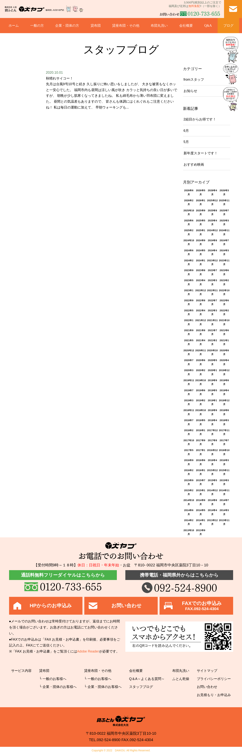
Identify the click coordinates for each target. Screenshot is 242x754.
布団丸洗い (159, 25)
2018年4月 (212, 422)
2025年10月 (189, 212)
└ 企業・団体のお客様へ (58, 687)
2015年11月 (224, 472)
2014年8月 (212, 502)
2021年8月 (200, 332)
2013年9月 (200, 532)
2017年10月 (189, 442)
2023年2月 (224, 282)
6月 (186, 131)
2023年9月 (188, 272)
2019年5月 (212, 392)
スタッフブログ (141, 687)
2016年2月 (188, 472)
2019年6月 (200, 392)
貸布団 (96, 25)
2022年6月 (224, 302)
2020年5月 (212, 362)
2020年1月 (212, 372)
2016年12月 (212, 452)
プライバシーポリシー (214, 679)
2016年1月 (200, 472)
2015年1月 (200, 492)
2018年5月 (200, 422)
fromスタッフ (194, 79)
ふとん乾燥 (180, 679)
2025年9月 (200, 212)
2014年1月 (200, 522)
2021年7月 (212, 332)
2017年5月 (188, 452)
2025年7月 (224, 212)
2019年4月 (224, 392)
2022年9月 (188, 302)
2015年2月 (188, 492)
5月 (186, 142)
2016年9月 (188, 462)
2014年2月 (188, 522)
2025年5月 (200, 222)
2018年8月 (224, 412)
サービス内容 (21, 671)
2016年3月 (224, 462)
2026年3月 (224, 192)
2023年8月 (200, 272)
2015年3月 (224, 482)
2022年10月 (224, 292)
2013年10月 (189, 532)
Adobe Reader (88, 651)
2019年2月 (200, 402)
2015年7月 (200, 482)
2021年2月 (212, 342)
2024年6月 (188, 252)
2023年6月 (224, 272)
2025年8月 (212, 212)
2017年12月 (212, 432)
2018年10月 (200, 412)
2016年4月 (212, 462)
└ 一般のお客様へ (52, 679)
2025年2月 (188, 232)
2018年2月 (188, 432)
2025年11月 (224, 202)
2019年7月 (188, 392)
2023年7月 (212, 272)
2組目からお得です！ (200, 119)
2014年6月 (188, 512)
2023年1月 (188, 292)
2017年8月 (212, 442)
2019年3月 (188, 402)
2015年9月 (188, 482)
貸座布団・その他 (125, 25)
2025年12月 (212, 202)
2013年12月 (212, 522)
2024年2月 (188, 262)
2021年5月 (188, 342)
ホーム (14, 25)
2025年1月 (200, 232)
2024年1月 (200, 262)
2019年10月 (200, 382)
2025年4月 (212, 222)
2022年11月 (212, 292)
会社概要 (186, 25)
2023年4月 (200, 282)
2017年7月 (224, 442)
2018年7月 (188, 422)
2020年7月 (188, 362)
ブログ (228, 25)
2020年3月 (188, 372)
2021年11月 (212, 322)
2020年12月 (189, 352)
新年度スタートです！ (201, 153)
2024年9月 (200, 242)
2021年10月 (224, 322)
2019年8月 (224, 382)
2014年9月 (200, 502)
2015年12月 (212, 472)
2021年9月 (188, 332)
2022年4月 (200, 312)
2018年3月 (224, 422)
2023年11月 (224, 262)
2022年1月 (188, 322)
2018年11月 (189, 412)
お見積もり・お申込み (214, 695)
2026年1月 (200, 202)
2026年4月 (212, 192)
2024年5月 (200, 252)
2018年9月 (212, 412)
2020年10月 (212, 352)
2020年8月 (224, 352)
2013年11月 (224, 522)
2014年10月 (189, 502)
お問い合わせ (207, 687)
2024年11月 (224, 232)
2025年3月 (224, 222)
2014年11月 (224, 492)
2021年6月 (224, 332)
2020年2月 (200, 372)
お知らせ (190, 91)
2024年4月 (212, 252)
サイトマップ (207, 671)
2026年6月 (188, 192)
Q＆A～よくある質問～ (147, 679)
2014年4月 (212, 512)
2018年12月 (224, 402)
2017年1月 (200, 452)
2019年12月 (224, 372)
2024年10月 (189, 242)
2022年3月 (212, 312)
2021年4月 (200, 342)
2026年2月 (188, 202)
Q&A (208, 25)
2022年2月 (224, 312)
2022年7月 (212, 302)
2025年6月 (188, 222)
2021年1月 (224, 342)
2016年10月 (224, 452)
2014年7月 (224, 502)
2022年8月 (200, 302)
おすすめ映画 (194, 164)
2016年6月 (200, 462)
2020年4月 (224, 362)
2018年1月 (200, 432)
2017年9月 (200, 442)
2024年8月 (212, 242)
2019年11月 (189, 382)
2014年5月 (200, 512)
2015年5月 (212, 482)
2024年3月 (224, 252)
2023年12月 (212, 262)
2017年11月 (224, 432)
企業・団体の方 (67, 25)
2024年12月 (212, 232)
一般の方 (37, 25)
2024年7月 (224, 242)
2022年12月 (200, 292)
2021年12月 (200, 322)
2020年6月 (200, 362)
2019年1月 (212, 402)
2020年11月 (200, 352)
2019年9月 (212, 382)
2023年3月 (212, 282)
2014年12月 (212, 492)
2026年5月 (200, 192)
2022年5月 (188, 312)
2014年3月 (224, 512)
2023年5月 (188, 282)
